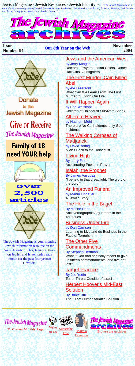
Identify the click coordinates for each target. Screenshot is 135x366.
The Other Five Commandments (83, 244)
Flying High (78, 155)
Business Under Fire (87, 222)
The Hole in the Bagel (89, 204)
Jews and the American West (97, 59)
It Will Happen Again (87, 102)
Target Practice (82, 269)
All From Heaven (84, 116)
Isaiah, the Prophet (86, 170)
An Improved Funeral (88, 189)
